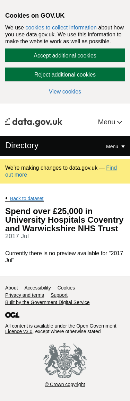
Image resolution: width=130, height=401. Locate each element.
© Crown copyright (65, 384)
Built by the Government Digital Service (47, 302)
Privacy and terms (24, 295)
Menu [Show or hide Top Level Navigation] (113, 146)
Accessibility (37, 288)
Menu (107, 122)
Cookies (66, 288)
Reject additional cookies (65, 75)
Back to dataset (27, 198)
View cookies (65, 92)
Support (59, 295)
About (11, 288)
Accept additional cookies (65, 56)
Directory (21, 145)
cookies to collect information (60, 27)
